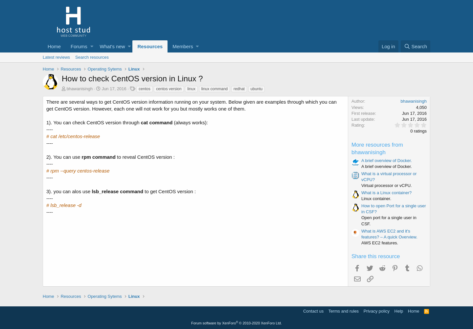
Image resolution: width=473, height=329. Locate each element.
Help (398, 311)
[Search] (415, 46)
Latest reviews (56, 57)
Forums (79, 46)
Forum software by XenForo (236, 323)
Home (54, 46)
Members (182, 46)
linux (191, 89)
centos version (168, 89)
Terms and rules (343, 311)
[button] (92, 46)
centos (144, 89)
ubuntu (257, 89)
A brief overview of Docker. (386, 160)
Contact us (313, 311)
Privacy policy (377, 311)
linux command (214, 89)
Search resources (92, 57)
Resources (150, 46)
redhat (239, 89)
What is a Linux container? (386, 192)
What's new (112, 46)
